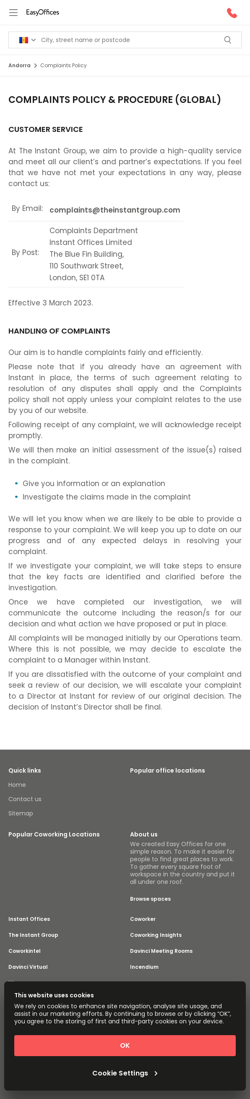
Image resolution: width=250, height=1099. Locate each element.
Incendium (144, 967)
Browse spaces (150, 898)
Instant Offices (29, 919)
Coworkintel (24, 951)
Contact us (25, 799)
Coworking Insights (156, 935)
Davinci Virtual (28, 967)
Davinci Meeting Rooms (161, 951)
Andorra (22, 65)
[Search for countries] (27, 40)
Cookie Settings (125, 1073)
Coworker (143, 919)
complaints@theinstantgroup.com (114, 210)
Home (17, 785)
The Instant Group (33, 935)
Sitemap (20, 813)
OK (125, 1045)
